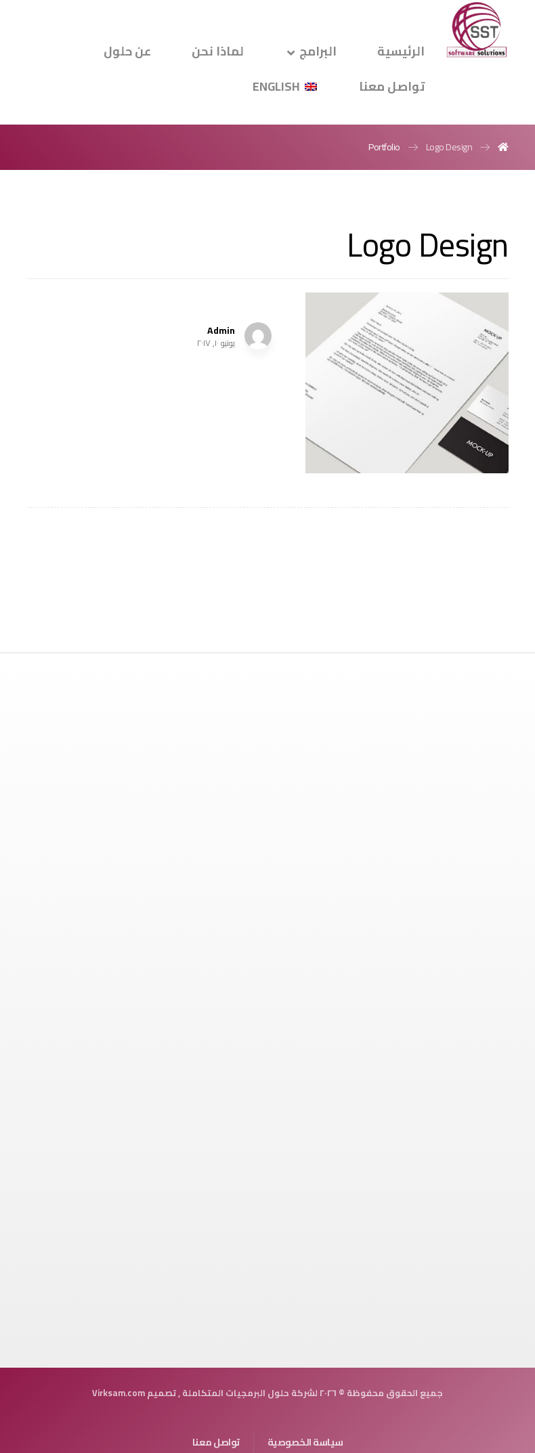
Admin (221, 330)
